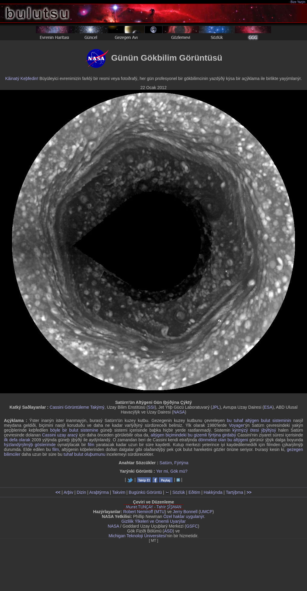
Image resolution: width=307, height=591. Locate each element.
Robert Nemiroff (138, 511)
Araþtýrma (99, 492)
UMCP (206, 511)
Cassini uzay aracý (60, 435)
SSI (151, 407)
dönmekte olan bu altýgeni (223, 439)
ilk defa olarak (17, 439)
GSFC (192, 526)
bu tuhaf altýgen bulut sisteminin (259, 420)
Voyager (236, 425)
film (91, 444)
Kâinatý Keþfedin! (21, 78)
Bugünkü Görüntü (145, 492)
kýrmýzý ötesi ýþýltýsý (254, 430)
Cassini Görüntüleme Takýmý (77, 407)
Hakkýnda (213, 492)
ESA (268, 407)
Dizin (81, 492)
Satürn (166, 462)
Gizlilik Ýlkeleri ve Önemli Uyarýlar (153, 521)
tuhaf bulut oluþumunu (85, 454)
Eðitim (194, 492)
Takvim (118, 492)
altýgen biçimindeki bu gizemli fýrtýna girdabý (193, 435)
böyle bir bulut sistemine (74, 430)
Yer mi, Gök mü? (172, 471)
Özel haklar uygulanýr (183, 516)
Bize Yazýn (298, 2)
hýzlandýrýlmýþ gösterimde (29, 444)
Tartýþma (234, 492)
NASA (179, 412)
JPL (216, 407)
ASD (168, 531)
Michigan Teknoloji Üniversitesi (137, 535)
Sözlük (178, 492)
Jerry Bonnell (185, 511)
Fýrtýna (181, 462)
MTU (160, 511)
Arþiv (68, 492)
